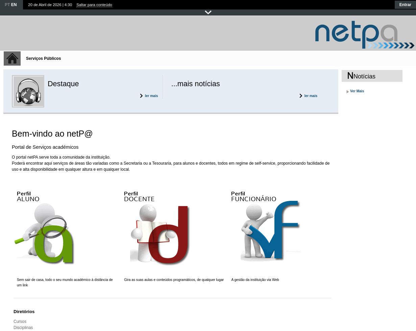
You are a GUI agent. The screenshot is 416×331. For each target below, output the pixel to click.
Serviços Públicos (43, 58)
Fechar (208, 12)
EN (14, 4)
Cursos (20, 321)
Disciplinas (23, 327)
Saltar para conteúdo (94, 5)
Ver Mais (357, 91)
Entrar (405, 4)
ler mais (151, 96)
